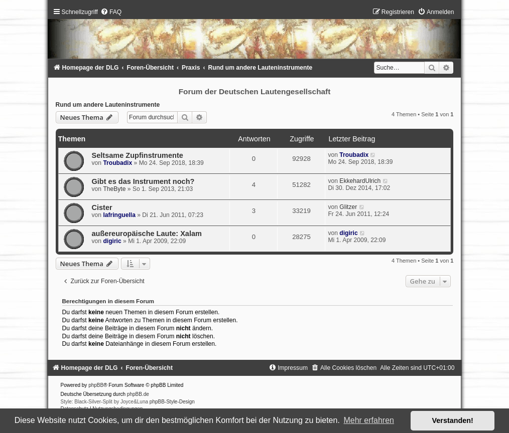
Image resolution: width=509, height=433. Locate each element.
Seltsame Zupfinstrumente (137, 155)
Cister (102, 207)
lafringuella (119, 215)
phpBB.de (138, 394)
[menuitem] (110, 12)
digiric (112, 241)
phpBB (95, 385)
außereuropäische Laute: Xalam (147, 234)
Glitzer (348, 206)
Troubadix (117, 162)
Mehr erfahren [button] (368, 420)
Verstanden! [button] (452, 420)
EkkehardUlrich (359, 180)
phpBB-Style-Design (172, 401)
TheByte (114, 188)
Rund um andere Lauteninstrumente (108, 104)
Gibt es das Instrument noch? (143, 181)
